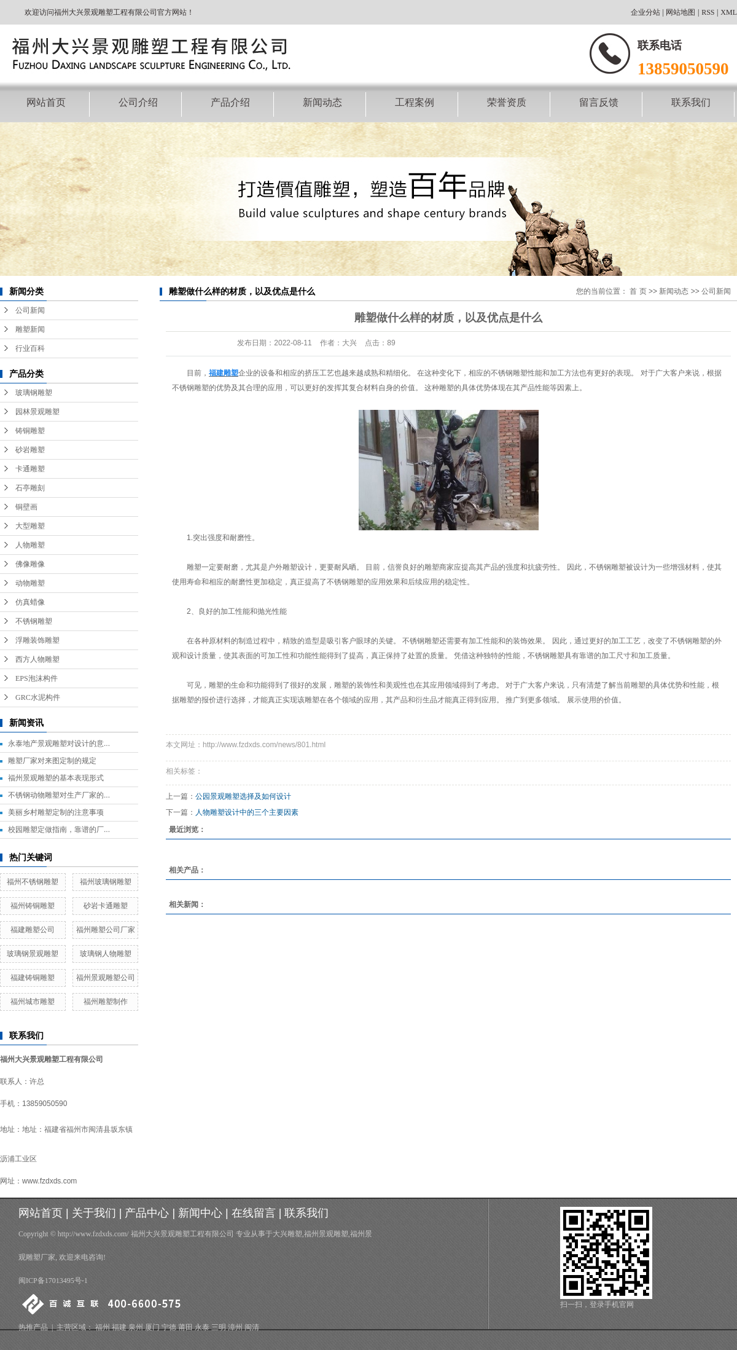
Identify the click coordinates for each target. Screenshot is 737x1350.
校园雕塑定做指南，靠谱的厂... (59, 829)
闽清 (251, 1327)
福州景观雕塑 (326, 1234)
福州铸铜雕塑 (32, 905)
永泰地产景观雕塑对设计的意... (59, 743)
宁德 (169, 1327)
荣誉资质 (506, 102)
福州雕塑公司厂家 (105, 929)
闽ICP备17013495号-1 (53, 1280)
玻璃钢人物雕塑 (105, 953)
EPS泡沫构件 (36, 678)
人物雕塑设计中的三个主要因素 (246, 812)
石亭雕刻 (30, 488)
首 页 (638, 291)
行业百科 (30, 348)
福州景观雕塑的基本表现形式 (56, 778)
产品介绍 (230, 102)
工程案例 (414, 102)
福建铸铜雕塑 (32, 977)
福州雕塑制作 (106, 1001)
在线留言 (254, 1213)
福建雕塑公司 (32, 929)
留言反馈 (598, 102)
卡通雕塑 (30, 469)
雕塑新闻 (30, 329)
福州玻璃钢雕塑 (105, 881)
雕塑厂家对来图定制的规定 (52, 760)
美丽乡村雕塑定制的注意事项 (56, 812)
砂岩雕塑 (30, 449)
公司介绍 (138, 102)
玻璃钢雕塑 (33, 392)
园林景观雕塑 (37, 411)
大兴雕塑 (287, 1234)
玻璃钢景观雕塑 (32, 953)
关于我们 (94, 1213)
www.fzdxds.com (49, 1181)
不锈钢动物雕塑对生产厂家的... (59, 795)
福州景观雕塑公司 (105, 977)
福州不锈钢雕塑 (32, 881)
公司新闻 (30, 310)
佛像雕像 (30, 564)
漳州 (235, 1327)
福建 (119, 1327)
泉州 (135, 1327)
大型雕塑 (30, 526)
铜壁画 (26, 507)
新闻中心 (200, 1213)
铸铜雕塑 (30, 430)
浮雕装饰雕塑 (37, 640)
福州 (102, 1327)
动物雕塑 (30, 583)
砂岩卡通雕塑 (106, 905)
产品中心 (147, 1213)
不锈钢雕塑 (33, 621)
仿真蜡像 (30, 602)
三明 (218, 1327)
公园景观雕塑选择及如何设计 (243, 796)
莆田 (185, 1327)
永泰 (202, 1327)
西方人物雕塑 (37, 659)
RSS (707, 12)
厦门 (152, 1327)
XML (728, 12)
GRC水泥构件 (37, 697)
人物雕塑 (30, 545)
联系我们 (691, 102)
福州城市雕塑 (32, 1001)
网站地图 (680, 12)
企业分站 (645, 12)
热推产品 (33, 1327)
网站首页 (46, 102)
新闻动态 (322, 102)
